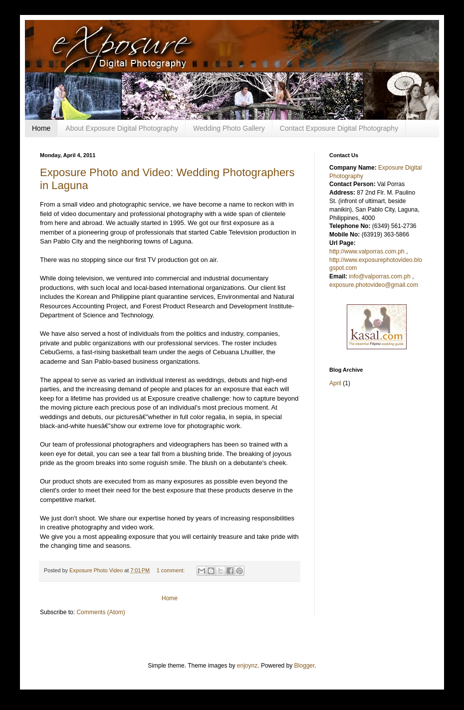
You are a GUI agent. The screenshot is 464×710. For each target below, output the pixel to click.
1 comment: (171, 570)
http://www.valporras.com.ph (367, 251)
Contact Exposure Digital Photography (339, 128)
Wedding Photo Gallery (229, 128)
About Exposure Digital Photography (121, 128)
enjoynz (247, 665)
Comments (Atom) (100, 612)
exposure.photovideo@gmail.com (373, 284)
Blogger (304, 665)
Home (41, 128)
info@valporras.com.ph (380, 276)
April (335, 383)
